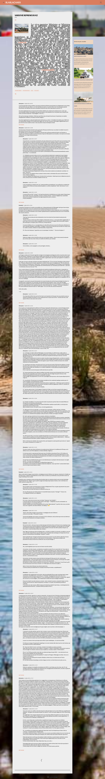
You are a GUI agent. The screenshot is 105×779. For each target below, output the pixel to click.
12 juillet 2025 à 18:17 (28, 593)
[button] (15, 20)
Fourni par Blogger (52, 777)
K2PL (32, 90)
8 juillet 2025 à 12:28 (32, 398)
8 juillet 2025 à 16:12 (28, 472)
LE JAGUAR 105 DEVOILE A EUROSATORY (83, 79)
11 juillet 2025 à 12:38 (32, 572)
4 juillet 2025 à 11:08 (28, 127)
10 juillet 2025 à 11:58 (32, 544)
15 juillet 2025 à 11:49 (32, 708)
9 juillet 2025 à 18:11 (32, 522)
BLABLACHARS (13, 2)
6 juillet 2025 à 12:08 (32, 235)
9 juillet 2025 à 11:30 (32, 484)
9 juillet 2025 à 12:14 (32, 510)
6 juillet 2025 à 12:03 (32, 215)
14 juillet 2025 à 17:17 (28, 678)
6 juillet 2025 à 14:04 (28, 253)
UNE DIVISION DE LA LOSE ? (80, 56)
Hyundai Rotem (26, 90)
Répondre (21, 124)
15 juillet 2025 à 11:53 (32, 665)
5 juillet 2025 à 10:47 (32, 138)
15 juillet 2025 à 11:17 (32, 629)
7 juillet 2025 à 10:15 (32, 294)
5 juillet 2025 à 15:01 (28, 205)
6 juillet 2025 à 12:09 (32, 243)
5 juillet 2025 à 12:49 (32, 192)
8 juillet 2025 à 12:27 (32, 350)
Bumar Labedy (18, 90)
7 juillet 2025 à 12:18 (28, 305)
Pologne (37, 90)
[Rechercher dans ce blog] (95, 2)
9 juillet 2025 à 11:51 (32, 498)
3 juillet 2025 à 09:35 (28, 103)
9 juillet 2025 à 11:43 (32, 447)
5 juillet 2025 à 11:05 (32, 182)
